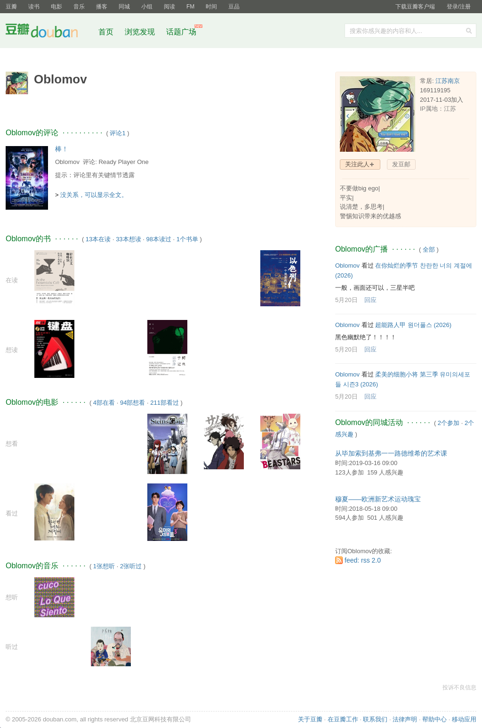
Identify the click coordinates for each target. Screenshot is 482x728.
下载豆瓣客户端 (415, 6)
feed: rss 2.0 (363, 560)
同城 (124, 6)
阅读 (169, 6)
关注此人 (357, 164)
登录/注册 (459, 6)
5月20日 (346, 299)
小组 (147, 6)
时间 (211, 6)
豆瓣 (11, 6)
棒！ (61, 149)
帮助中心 (434, 719)
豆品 (234, 6)
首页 (105, 32)
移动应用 (464, 719)
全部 (429, 249)
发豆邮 (401, 164)
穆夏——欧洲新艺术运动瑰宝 (378, 499)
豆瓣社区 (49, 32)
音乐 (79, 6)
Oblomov (67, 161)
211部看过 (164, 402)
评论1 (117, 133)
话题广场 (181, 32)
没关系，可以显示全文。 (94, 194)
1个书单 (187, 239)
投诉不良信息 (459, 687)
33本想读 (128, 239)
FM (190, 6)
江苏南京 (447, 80)
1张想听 (104, 566)
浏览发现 (141, 32)
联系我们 (375, 719)
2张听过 (131, 566)
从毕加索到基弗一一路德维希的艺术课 (391, 453)
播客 (101, 6)
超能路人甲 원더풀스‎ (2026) (413, 324)
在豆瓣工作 (343, 719)
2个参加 (448, 422)
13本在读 (98, 239)
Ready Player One (123, 161)
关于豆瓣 (310, 719)
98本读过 (158, 239)
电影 (56, 6)
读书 (34, 6)
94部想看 (132, 402)
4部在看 (104, 402)
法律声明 (405, 719)
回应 (370, 299)
